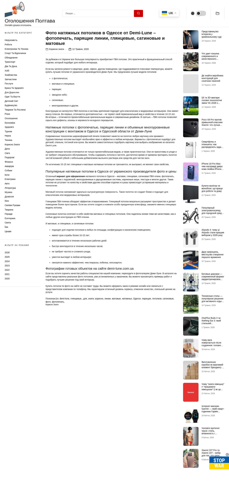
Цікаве (8, 231)
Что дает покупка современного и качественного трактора (210, 57)
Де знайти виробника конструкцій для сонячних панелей (212, 78)
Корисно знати (12, 144)
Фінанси (9, 162)
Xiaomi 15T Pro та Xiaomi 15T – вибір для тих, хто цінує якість (211, 454)
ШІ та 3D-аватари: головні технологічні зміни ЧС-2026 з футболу (212, 101)
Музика (8, 192)
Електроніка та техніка (16, 49)
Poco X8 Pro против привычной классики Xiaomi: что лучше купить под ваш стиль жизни (213, 124)
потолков (156, 298)
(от (57, 298)
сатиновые (168, 298)
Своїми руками (12, 205)
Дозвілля (9, 196)
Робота (8, 44)
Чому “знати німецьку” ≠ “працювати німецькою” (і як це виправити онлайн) (213, 388)
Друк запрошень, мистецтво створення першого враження (212, 254)
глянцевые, (76, 298)
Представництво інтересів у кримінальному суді (211, 34)
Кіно (7, 201)
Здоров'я (9, 127)
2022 (7, 270)
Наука (8, 135)
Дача (7, 148)
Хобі (7, 70)
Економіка (10, 123)
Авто (7, 183)
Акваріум (9, 166)
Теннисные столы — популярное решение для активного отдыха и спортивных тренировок (213, 301)
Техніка (8, 140)
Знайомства (11, 75)
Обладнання (11, 57)
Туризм (8, 131)
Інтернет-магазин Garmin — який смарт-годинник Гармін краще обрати (213, 410)
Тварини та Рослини (15, 109)
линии (108, 298)
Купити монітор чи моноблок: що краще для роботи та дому (212, 188)
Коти (7, 175)
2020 (7, 278)
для (85, 298)
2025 (7, 257)
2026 (7, 252)
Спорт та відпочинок (15, 53)
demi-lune (64, 298)
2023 (7, 265)
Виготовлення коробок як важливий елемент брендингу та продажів (213, 366)
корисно (99, 298)
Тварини (9, 209)
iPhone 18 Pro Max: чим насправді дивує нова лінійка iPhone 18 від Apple (212, 167)
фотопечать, (58, 301)
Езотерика (10, 218)
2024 (7, 261)
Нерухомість (11, 40)
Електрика (10, 179)
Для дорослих (12, 92)
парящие (146, 298)
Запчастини (11, 79)
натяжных (127, 298)
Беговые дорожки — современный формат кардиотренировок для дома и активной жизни (213, 279)
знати (91, 298)
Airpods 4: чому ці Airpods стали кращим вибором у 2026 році (213, 232)
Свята (8, 222)
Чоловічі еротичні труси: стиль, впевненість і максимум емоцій (210, 432)
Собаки (8, 170)
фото (48, 301)
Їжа (6, 227)
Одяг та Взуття (12, 96)
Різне (7, 114)
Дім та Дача (11, 66)
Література (10, 188)
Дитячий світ (11, 101)
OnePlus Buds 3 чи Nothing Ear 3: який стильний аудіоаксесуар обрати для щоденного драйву (213, 324)
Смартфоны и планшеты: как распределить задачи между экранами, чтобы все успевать (212, 146)
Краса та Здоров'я (14, 88)
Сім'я (7, 153)
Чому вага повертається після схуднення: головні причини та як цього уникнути (212, 345)
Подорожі (9, 157)
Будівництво (11, 105)
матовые (116, 298)
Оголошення (11, 118)
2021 (7, 274)
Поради (8, 214)
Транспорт (10, 62)
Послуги (9, 83)
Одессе (137, 298)
